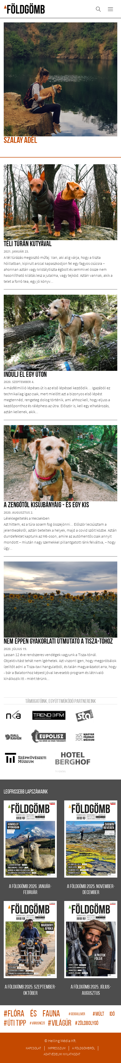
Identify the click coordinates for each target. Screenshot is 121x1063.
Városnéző (37, 1023)
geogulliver (79, 1014)
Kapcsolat (33, 1048)
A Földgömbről (83, 1048)
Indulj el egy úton (25, 375)
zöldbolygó (86, 1023)
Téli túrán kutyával (28, 244)
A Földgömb (24, 8)
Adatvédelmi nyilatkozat (62, 1054)
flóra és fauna (35, 1014)
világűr (60, 1024)
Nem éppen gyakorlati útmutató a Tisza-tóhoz (58, 641)
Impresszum (56, 1048)
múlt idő (104, 1014)
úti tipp (15, 1024)
